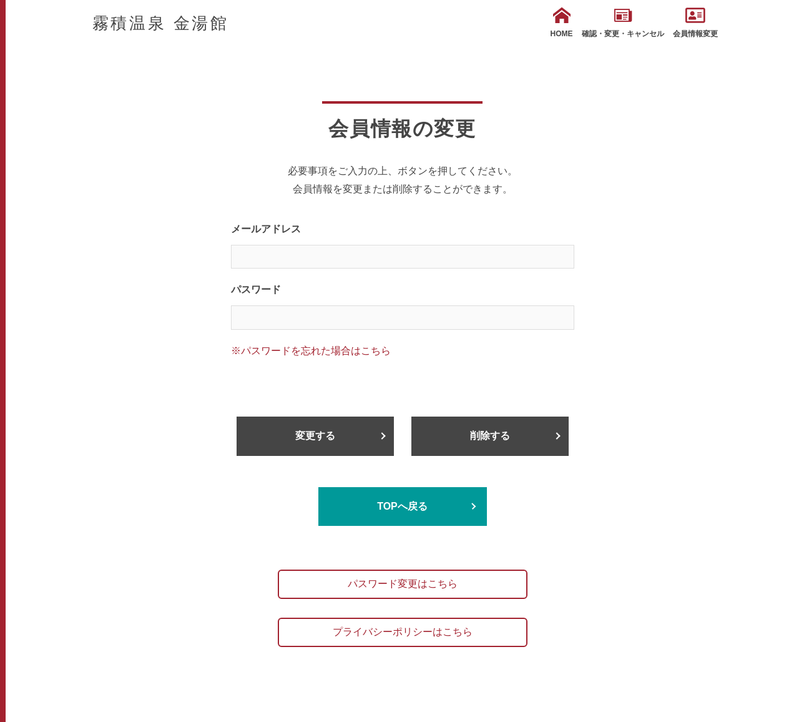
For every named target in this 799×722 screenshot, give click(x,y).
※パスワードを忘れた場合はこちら (311, 350)
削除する (490, 435)
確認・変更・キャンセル (623, 22)
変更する (315, 435)
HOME (562, 22)
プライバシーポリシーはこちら (403, 631)
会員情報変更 (695, 22)
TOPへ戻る (402, 506)
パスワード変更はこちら (403, 583)
